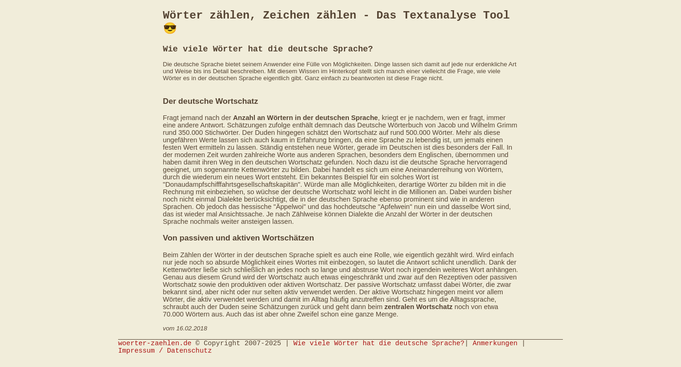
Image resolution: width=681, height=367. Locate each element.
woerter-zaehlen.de (154, 350)
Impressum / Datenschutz (165, 360)
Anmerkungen (495, 350)
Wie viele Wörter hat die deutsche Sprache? (378, 350)
